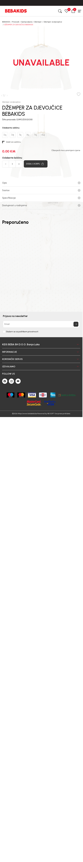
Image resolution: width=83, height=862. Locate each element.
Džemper (38, 22)
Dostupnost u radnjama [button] (41, 205)
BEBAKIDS (6, 22)
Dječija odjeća (26, 22)
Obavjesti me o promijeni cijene (65, 150)
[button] (73, 11)
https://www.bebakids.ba (27, 414)
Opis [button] (41, 182)
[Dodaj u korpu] (35, 164)
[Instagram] (11, 381)
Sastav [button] (41, 190)
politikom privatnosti (28, 331)
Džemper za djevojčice (53, 22)
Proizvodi (15, 22)
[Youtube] (18, 381)
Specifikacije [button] (41, 197)
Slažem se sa (22, 332)
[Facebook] (4, 381)
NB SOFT (50, 414)
